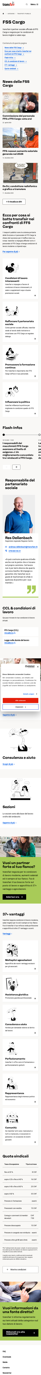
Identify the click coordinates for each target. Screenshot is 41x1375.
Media (5, 1362)
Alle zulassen (20, 700)
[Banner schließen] (38, 666)
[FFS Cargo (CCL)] (10, 633)
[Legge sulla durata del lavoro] (10, 643)
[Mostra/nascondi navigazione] (34, 4)
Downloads (7, 1357)
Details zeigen (28, 694)
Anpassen (20, 707)
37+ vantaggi (10, 65)
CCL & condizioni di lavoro (14, 61)
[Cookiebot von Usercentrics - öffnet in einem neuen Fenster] (26, 666)
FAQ (4, 1351)
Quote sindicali (10, 69)
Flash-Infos (9, 58)
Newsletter (7, 1373)
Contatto (6, 1368)
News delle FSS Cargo (13, 48)
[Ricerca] (27, 4)
